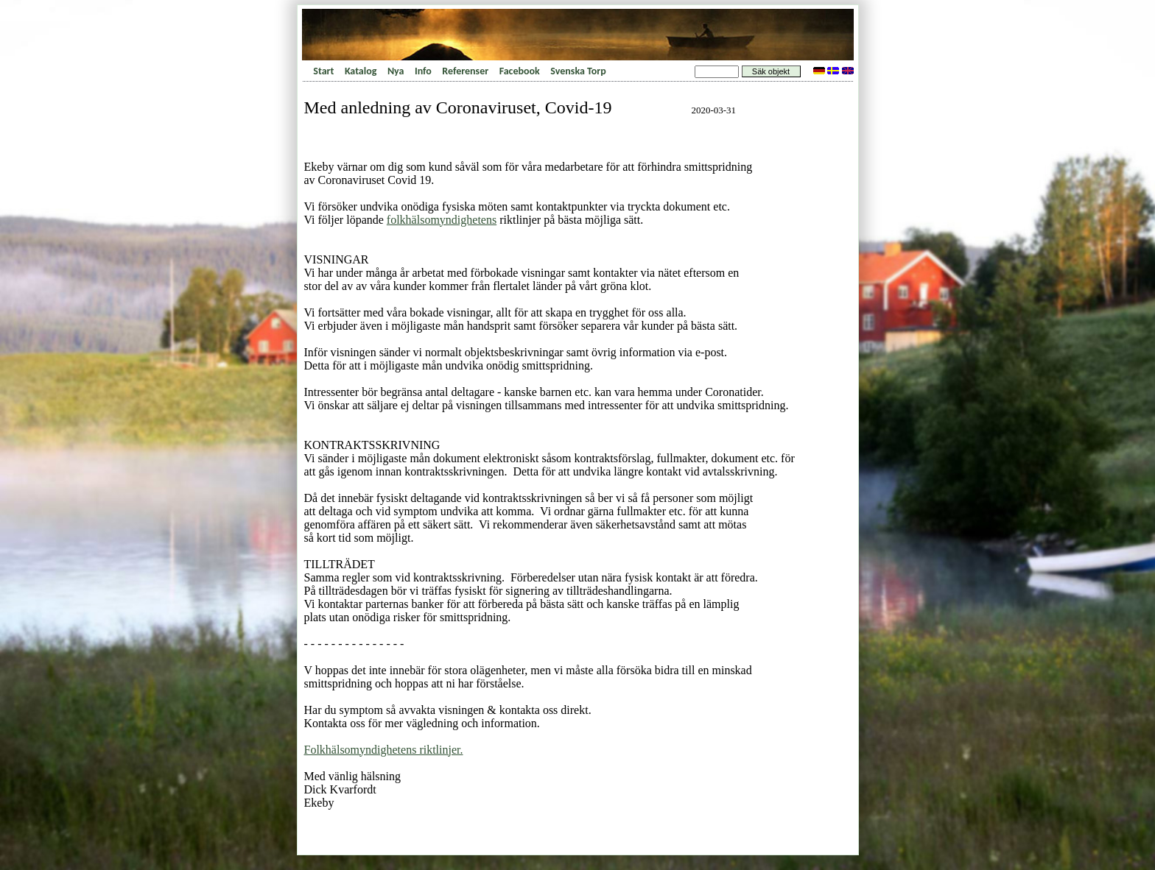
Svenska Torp (577, 71)
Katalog (361, 71)
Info (423, 71)
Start (323, 71)
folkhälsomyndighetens (441, 219)
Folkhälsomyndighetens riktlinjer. (383, 749)
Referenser (465, 71)
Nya (395, 71)
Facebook (519, 71)
